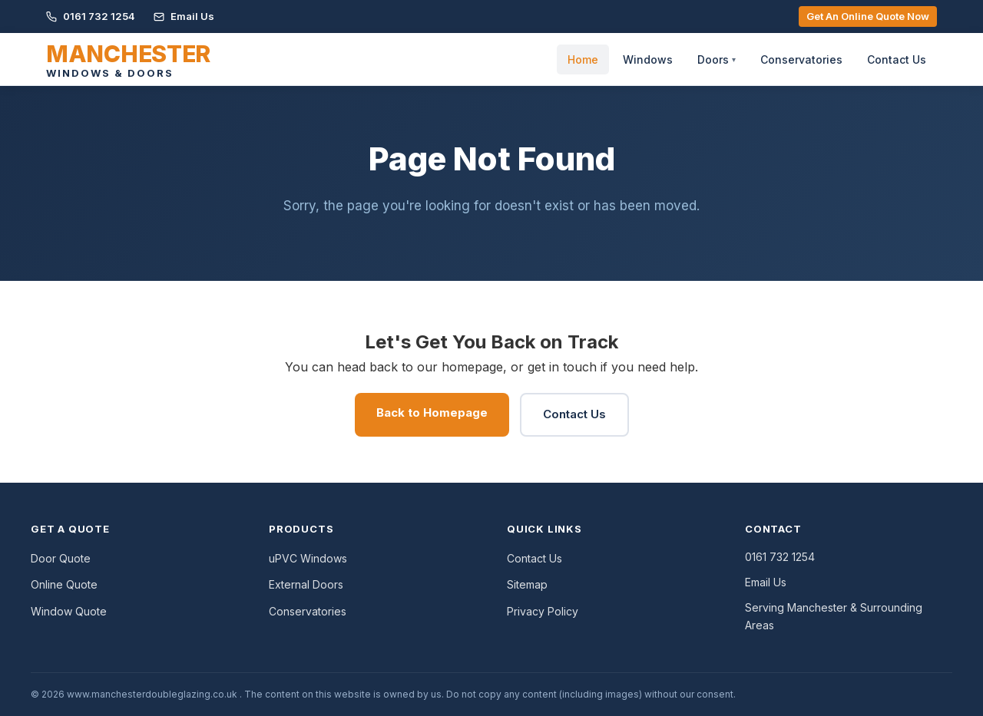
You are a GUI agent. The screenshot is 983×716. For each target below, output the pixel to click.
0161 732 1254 (90, 16)
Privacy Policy (542, 611)
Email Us (184, 16)
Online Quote (64, 584)
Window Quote (69, 611)
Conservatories (801, 59)
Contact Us (896, 59)
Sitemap (527, 584)
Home (583, 59)
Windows (648, 59)
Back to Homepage (432, 412)
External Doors (306, 584)
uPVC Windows (308, 558)
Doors (716, 59)
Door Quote (61, 558)
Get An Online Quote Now (867, 16)
